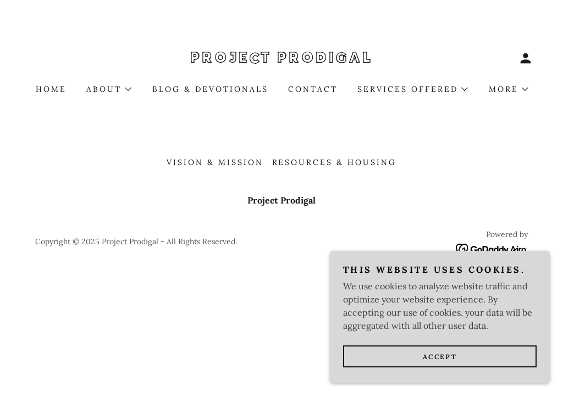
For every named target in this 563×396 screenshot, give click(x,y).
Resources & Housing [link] (334, 162)
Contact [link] (313, 89)
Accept (440, 379)
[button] (526, 58)
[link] (281, 59)
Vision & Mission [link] (215, 162)
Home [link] (51, 89)
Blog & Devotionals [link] (210, 89)
